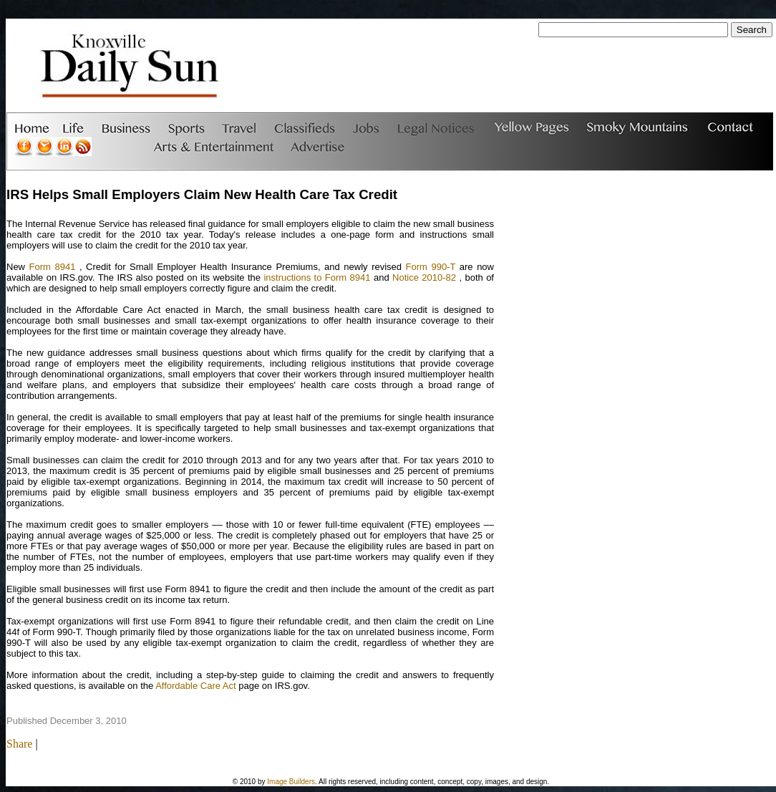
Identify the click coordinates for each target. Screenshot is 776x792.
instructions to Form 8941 (316, 277)
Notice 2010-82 (424, 277)
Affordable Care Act (195, 685)
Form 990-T (431, 266)
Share (19, 744)
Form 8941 (52, 266)
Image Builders (291, 782)
